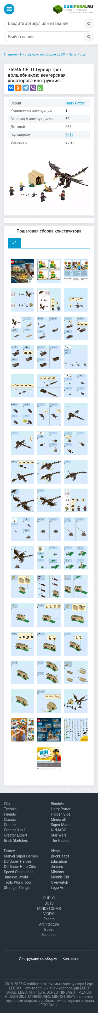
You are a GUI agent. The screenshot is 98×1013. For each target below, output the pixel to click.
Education (59, 861)
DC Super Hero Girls (20, 867)
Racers (49, 919)
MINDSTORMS (49, 908)
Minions (57, 872)
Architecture (49, 924)
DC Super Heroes (18, 861)
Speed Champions (18, 872)
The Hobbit (60, 840)
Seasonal (49, 935)
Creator (10, 825)
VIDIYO (49, 914)
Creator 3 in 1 (15, 830)
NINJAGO (58, 830)
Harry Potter (75, 103)
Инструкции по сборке (38, 958)
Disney (9, 851)
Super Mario (61, 825)
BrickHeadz (60, 856)
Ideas (55, 851)
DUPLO (49, 898)
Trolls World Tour (18, 882)
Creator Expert (15, 835)
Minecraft (58, 819)
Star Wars (59, 835)
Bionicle (57, 804)
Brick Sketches (16, 840)
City (7, 804)
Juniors (57, 867)
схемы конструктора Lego (71, 984)
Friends (10, 814)
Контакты (70, 958)
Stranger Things (17, 887)
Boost (49, 929)
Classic (10, 819)
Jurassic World (16, 877)
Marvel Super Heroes (21, 856)
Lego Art (58, 887)
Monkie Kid (60, 877)
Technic (10, 809)
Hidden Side (60, 814)
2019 (69, 134)
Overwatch (59, 882)
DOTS (49, 903)
